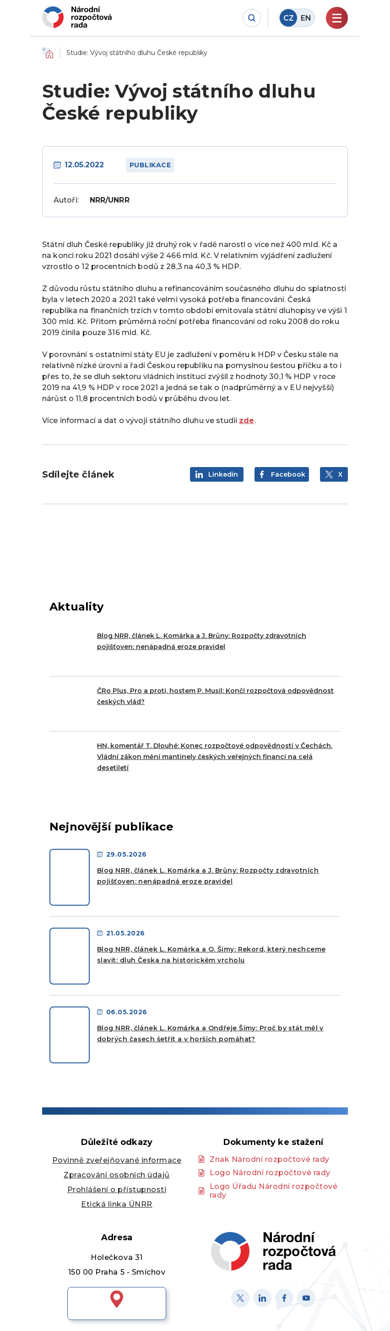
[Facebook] (284, 1298)
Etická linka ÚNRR (116, 1204)
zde (246, 420)
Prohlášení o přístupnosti (117, 1189)
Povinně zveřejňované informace (116, 1160)
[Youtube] (306, 1298)
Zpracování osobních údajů (117, 1175)
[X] (240, 1298)
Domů (47, 53)
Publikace (150, 165)
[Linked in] (262, 1298)
